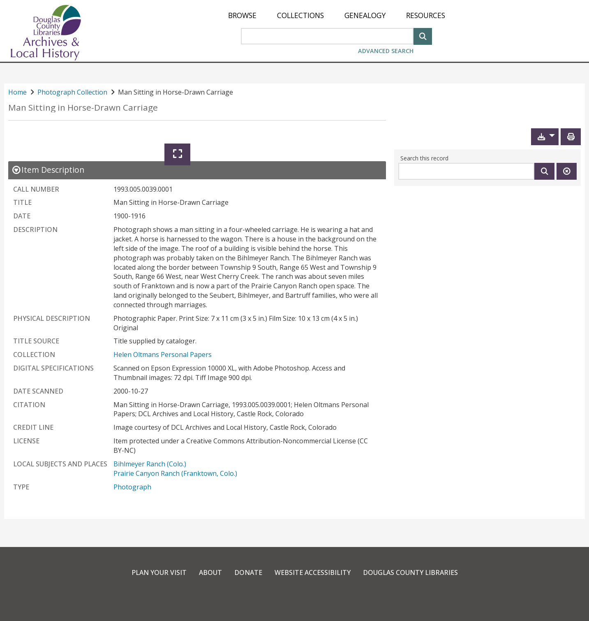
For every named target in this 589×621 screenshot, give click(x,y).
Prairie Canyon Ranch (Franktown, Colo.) (175, 473)
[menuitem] (242, 15)
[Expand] (177, 154)
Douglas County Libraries (410, 572)
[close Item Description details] (48, 169)
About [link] (210, 572)
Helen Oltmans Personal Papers (162, 354)
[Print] (571, 136)
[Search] (422, 35)
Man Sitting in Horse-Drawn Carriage (83, 107)
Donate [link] (248, 572)
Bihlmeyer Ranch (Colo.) (149, 463)
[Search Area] (327, 36)
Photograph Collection (72, 92)
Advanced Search (385, 51)
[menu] (336, 15)
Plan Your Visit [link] (159, 572)
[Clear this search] (567, 171)
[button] (545, 136)
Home (17, 92)
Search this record (424, 158)
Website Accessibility (313, 572)
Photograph (132, 486)
